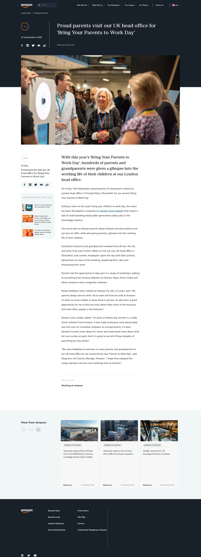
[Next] (38, 429)
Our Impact (129, 5)
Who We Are (82, 5)
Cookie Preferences (93, 545)
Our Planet (143, 5)
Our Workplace (114, 5)
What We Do (97, 5)
